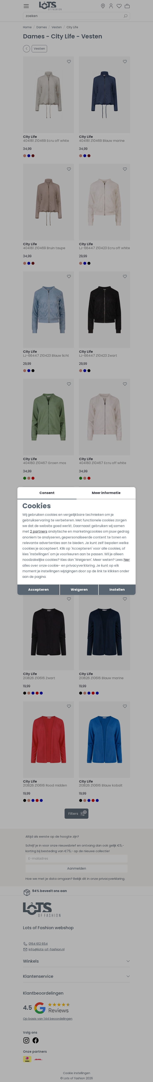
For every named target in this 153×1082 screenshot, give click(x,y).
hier (127, 559)
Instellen (117, 589)
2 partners (38, 531)
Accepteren (38, 589)
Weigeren (79, 589)
